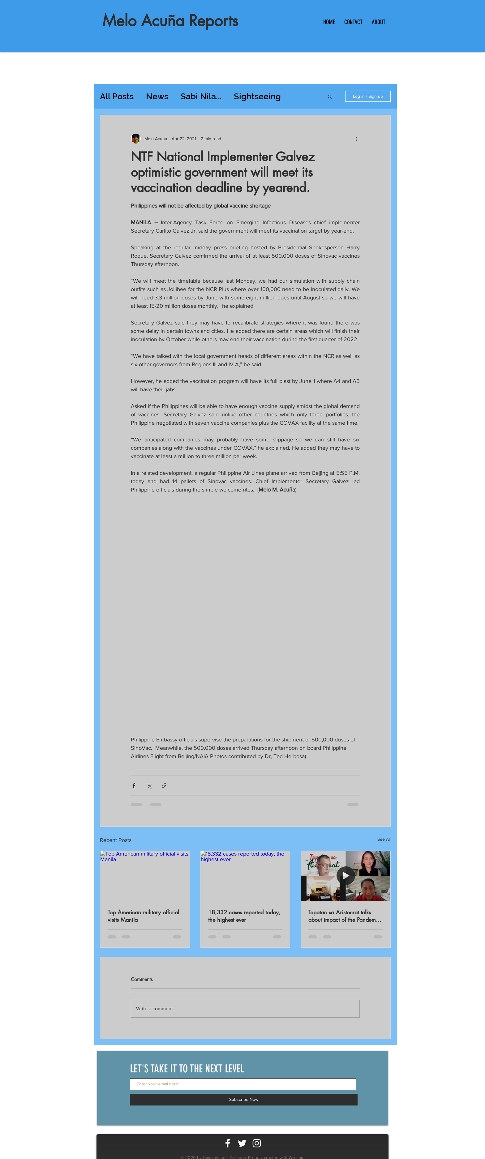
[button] (330, 96)
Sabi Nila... (201, 96)
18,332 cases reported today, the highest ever (244, 915)
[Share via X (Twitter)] (149, 785)
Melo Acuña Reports (170, 21)
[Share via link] (164, 785)
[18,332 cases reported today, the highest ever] (245, 876)
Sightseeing (257, 96)
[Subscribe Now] (244, 1099)
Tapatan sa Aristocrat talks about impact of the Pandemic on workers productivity (344, 915)
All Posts (117, 96)
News (157, 96)
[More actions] (356, 138)
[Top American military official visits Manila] (145, 876)
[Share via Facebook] (134, 785)
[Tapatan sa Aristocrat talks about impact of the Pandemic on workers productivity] (345, 876)
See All (384, 839)
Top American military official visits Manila (143, 915)
